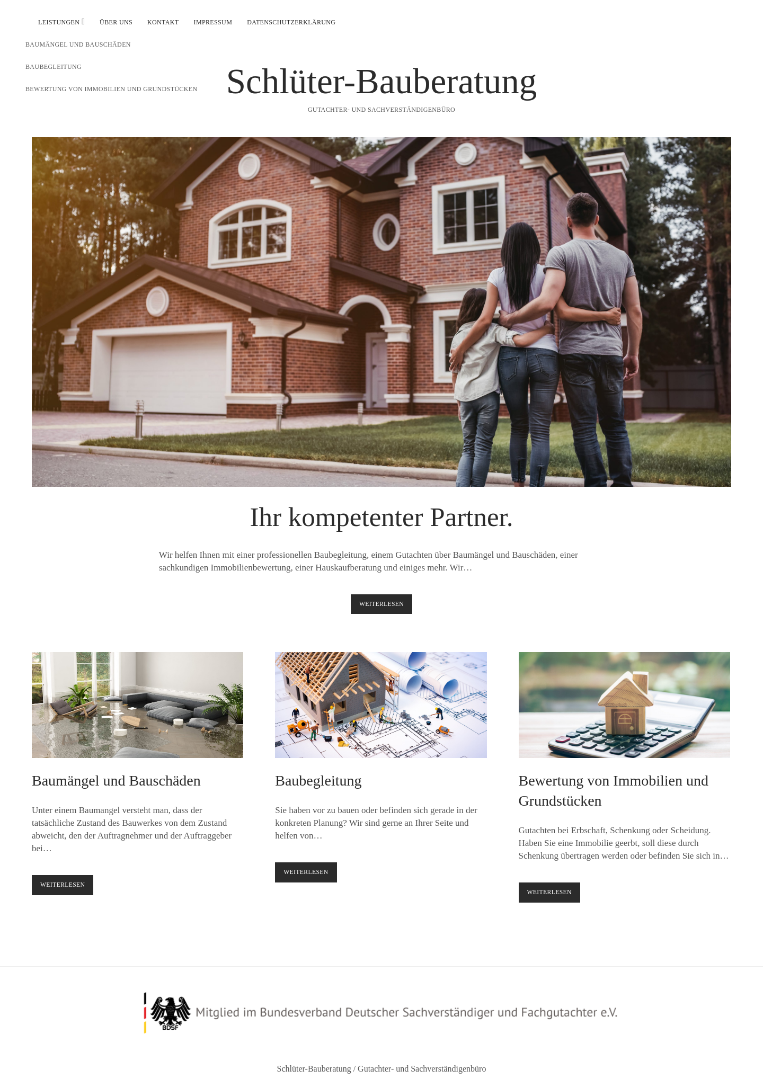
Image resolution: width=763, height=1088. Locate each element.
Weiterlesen (385, 606)
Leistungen (58, 22)
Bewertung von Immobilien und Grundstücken (624, 705)
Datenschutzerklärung (291, 22)
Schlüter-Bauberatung (381, 81)
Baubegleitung (380, 705)
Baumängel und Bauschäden (137, 705)
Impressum (213, 22)
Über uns (116, 22)
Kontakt (163, 22)
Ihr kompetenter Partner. (381, 312)
